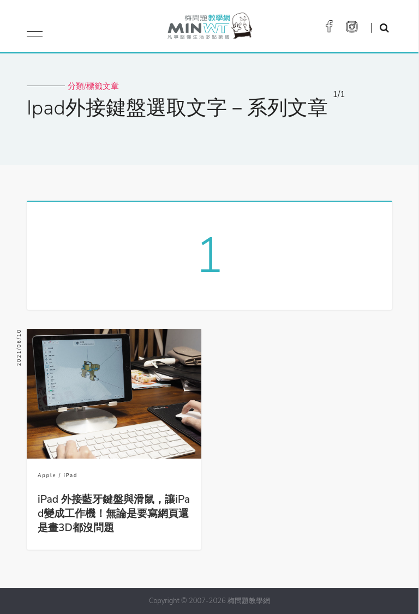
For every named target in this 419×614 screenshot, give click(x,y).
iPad (71, 475)
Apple (47, 475)
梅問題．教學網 (209, 28)
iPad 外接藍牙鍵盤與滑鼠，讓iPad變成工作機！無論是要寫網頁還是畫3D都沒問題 (114, 513)
